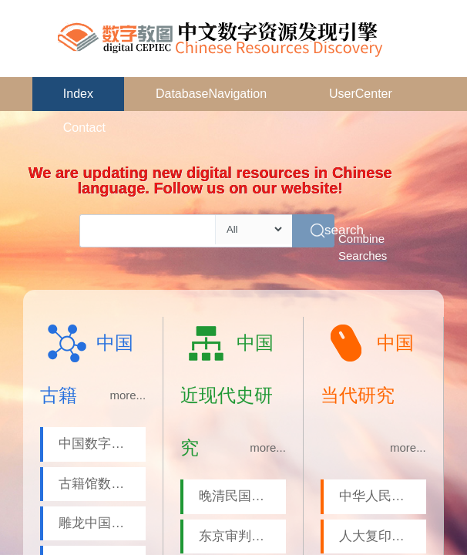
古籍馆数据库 (98, 483)
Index (78, 93)
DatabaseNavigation (211, 93)
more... (127, 395)
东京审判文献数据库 (242, 536)
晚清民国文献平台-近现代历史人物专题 (242, 496)
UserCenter (360, 93)
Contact (84, 127)
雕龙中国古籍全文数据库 (102, 523)
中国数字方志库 (102, 443)
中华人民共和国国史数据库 (382, 496)
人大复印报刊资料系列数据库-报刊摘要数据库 (382, 536)
